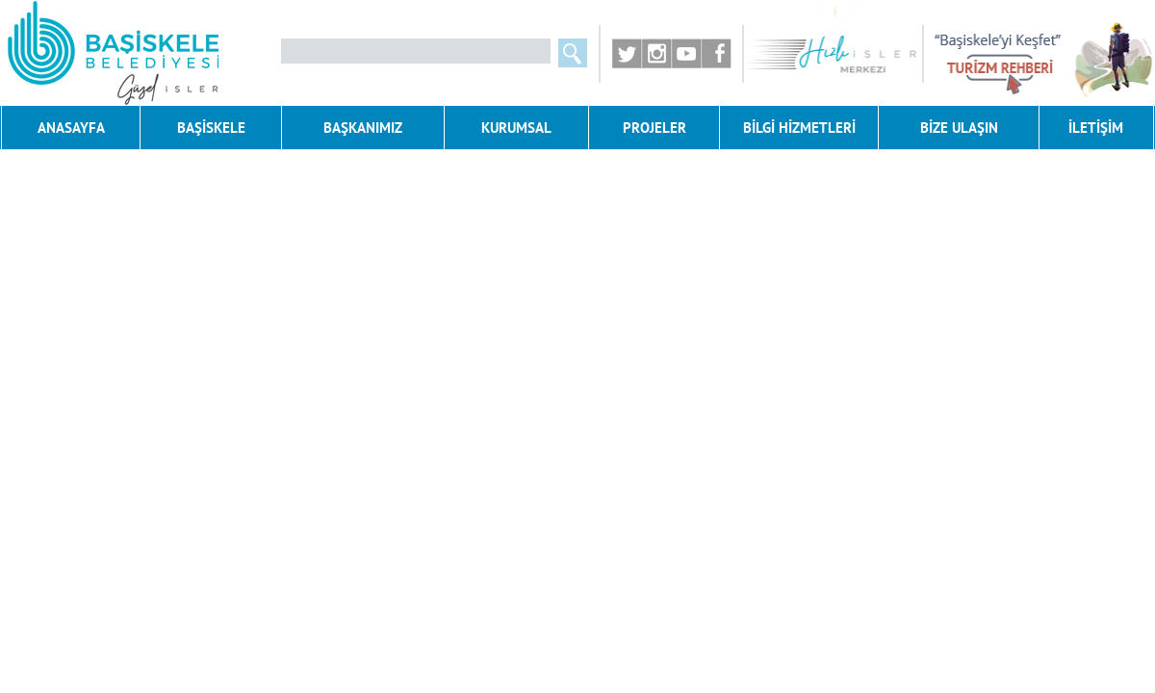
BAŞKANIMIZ (362, 127)
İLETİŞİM (1095, 127)
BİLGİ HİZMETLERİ (799, 127)
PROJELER (654, 127)
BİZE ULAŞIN (959, 127)
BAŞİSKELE (211, 127)
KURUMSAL (516, 127)
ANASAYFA (71, 127)
